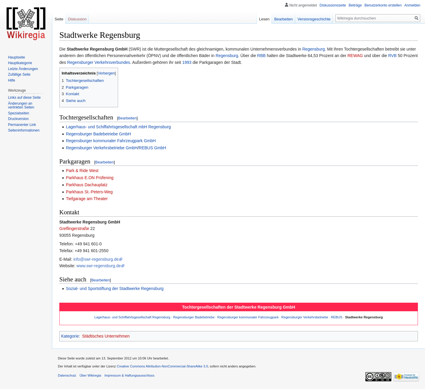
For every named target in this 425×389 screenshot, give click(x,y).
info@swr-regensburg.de (96, 259)
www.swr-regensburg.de (98, 265)
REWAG (355, 55)
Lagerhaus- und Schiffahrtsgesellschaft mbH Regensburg (118, 126)
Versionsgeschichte (314, 19)
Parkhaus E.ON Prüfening (89, 177)
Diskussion (77, 19)
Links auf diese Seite (24, 97)
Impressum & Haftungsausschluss (129, 375)
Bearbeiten (127, 118)
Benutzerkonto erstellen (383, 5)
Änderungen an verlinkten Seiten (21, 105)
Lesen (264, 19)
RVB (392, 55)
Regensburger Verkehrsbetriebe (304, 317)
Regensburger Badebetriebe (194, 317)
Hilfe (11, 80)
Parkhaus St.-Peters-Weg (89, 191)
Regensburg (313, 49)
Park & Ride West (82, 170)
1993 (186, 62)
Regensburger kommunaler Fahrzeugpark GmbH (111, 140)
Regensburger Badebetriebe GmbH (98, 134)
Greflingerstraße (74, 228)
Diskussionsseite (333, 5)
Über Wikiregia (90, 375)
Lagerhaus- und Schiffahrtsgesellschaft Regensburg (132, 317)
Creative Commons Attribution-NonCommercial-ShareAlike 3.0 (162, 366)
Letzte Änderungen (23, 69)
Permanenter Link (22, 125)
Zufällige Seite (19, 74)
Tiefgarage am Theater (87, 198)
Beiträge (355, 5)
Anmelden (412, 5)
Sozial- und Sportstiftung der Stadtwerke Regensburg (115, 288)
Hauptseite (16, 57)
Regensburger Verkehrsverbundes (98, 62)
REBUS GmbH (152, 147)
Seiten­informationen (24, 130)
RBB (261, 55)
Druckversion (18, 119)
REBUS (336, 317)
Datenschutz (67, 375)
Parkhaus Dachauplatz (86, 184)
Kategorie (70, 336)
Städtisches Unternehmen (106, 336)
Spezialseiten (18, 113)
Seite (59, 19)
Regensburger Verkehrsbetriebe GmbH (102, 147)
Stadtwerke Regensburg (364, 317)
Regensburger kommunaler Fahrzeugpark (248, 317)
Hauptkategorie (20, 63)
